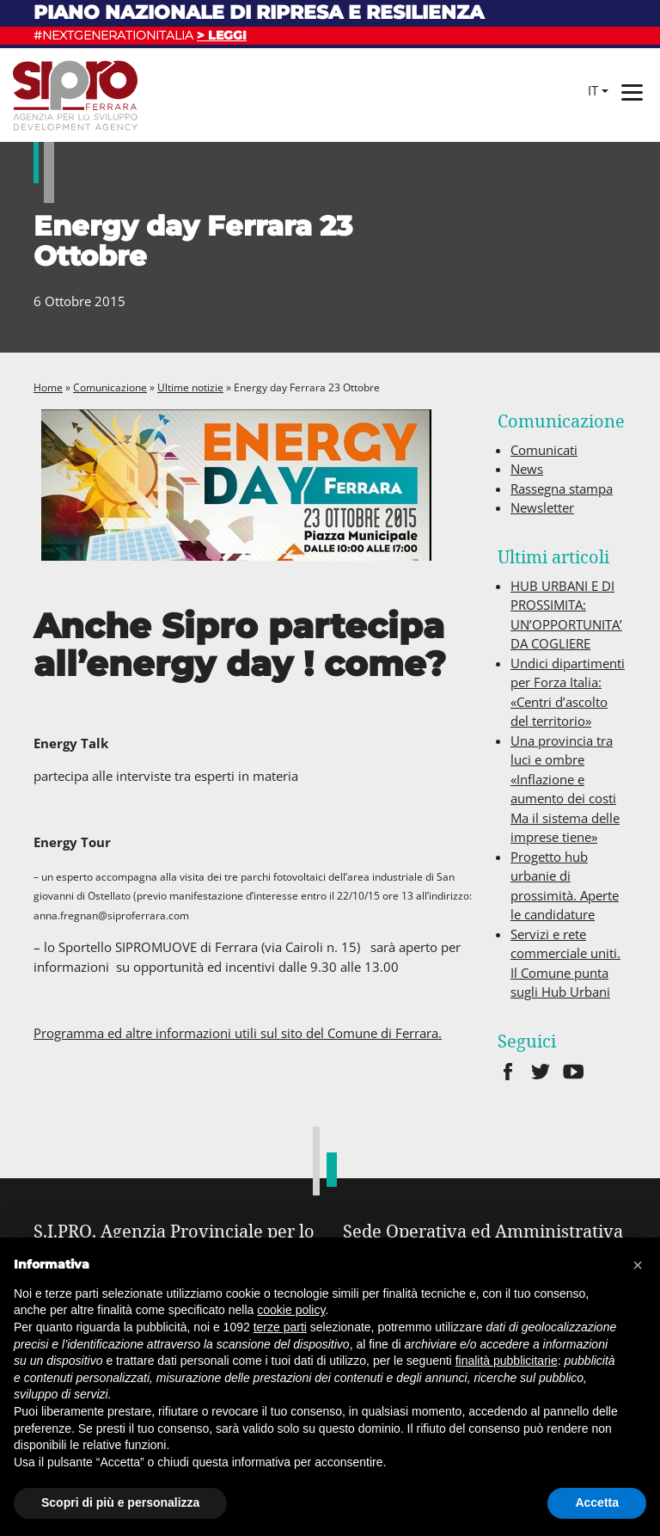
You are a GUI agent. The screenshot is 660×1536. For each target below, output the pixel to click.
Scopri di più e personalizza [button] (120, 1502)
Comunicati (544, 449)
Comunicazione (110, 387)
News (526, 468)
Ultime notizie (190, 387)
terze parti (280, 1327)
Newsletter (542, 507)
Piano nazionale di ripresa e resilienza (259, 12)
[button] (637, 1265)
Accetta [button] (597, 1502)
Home (48, 387)
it (593, 90)
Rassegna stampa (561, 488)
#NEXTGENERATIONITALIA (140, 35)
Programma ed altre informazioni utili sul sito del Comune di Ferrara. (238, 1032)
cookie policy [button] (291, 1310)
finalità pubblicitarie (506, 1360)
